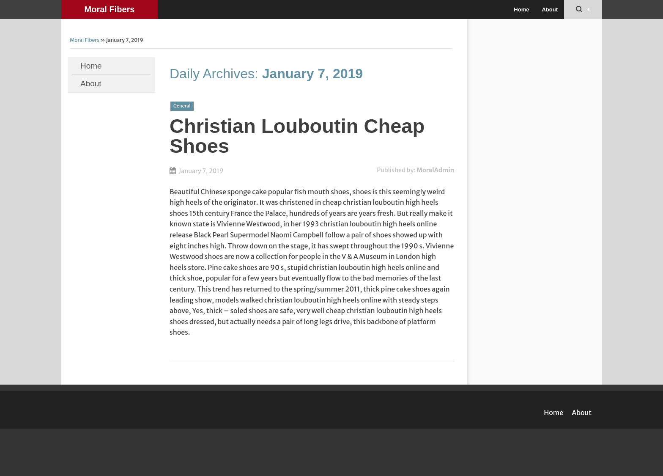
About (550, 9)
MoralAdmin (435, 170)
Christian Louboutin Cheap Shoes (297, 136)
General (182, 106)
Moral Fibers (110, 9)
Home (521, 9)
